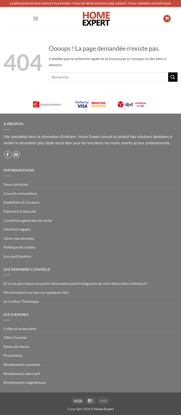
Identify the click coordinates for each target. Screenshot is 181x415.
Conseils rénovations (20, 193)
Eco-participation (17, 256)
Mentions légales (17, 229)
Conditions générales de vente (27, 220)
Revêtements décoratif (21, 373)
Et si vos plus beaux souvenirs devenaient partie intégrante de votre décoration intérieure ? (75, 283)
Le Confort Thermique (21, 301)
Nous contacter (15, 184)
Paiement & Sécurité (19, 211)
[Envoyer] (173, 76)
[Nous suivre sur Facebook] (8, 155)
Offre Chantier (15, 337)
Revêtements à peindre (21, 364)
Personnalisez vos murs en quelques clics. (36, 292)
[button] (35, 18)
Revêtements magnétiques (24, 382)
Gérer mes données (18, 238)
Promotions (13, 355)
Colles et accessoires (19, 328)
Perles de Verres (16, 346)
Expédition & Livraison (21, 202)
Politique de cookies (19, 247)
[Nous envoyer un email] (16, 155)
